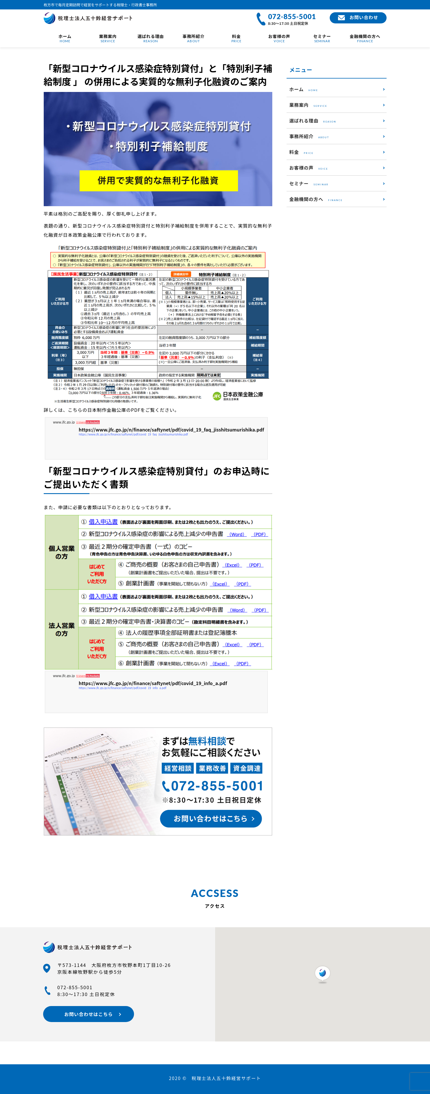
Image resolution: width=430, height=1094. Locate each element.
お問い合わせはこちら (85, 1014)
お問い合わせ (357, 17)
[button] (322, 974)
